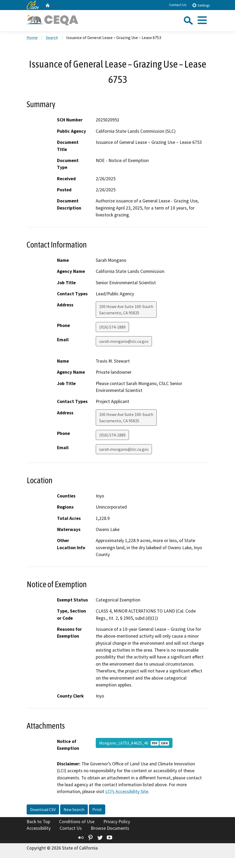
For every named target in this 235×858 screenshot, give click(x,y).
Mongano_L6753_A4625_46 (134, 743)
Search (52, 37)
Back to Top (38, 821)
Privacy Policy (116, 821)
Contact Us (177, 4)
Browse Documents (110, 828)
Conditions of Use (76, 821)
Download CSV (43, 809)
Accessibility (39, 828)
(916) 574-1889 (112, 327)
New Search (74, 809)
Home (32, 37)
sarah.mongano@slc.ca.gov (123, 341)
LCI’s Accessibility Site (126, 791)
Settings (201, 5)
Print (97, 809)
